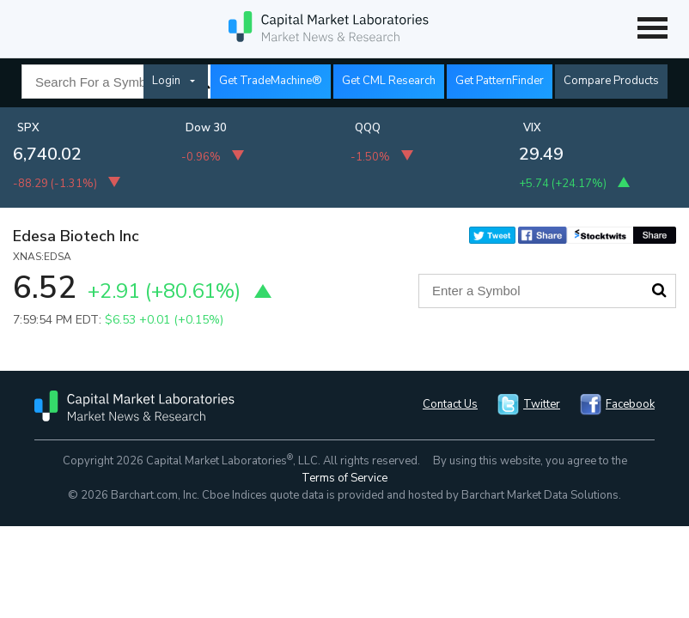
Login (166, 80)
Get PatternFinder (499, 80)
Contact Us (450, 404)
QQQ (368, 128)
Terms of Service (344, 478)
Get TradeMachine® (270, 80)
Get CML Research (389, 80)
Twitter (541, 404)
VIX (532, 128)
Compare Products (611, 80)
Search (659, 290)
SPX (28, 128)
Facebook (630, 404)
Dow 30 (206, 128)
